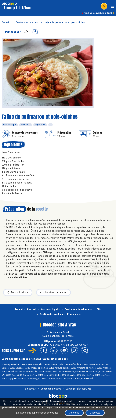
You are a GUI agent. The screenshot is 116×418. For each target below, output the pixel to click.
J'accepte (95, 412)
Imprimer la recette (53, 292)
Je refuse (74, 412)
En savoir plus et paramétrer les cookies (37, 412)
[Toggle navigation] (112, 7)
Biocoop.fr (30, 388)
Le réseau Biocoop (51, 388)
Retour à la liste (17, 292)
